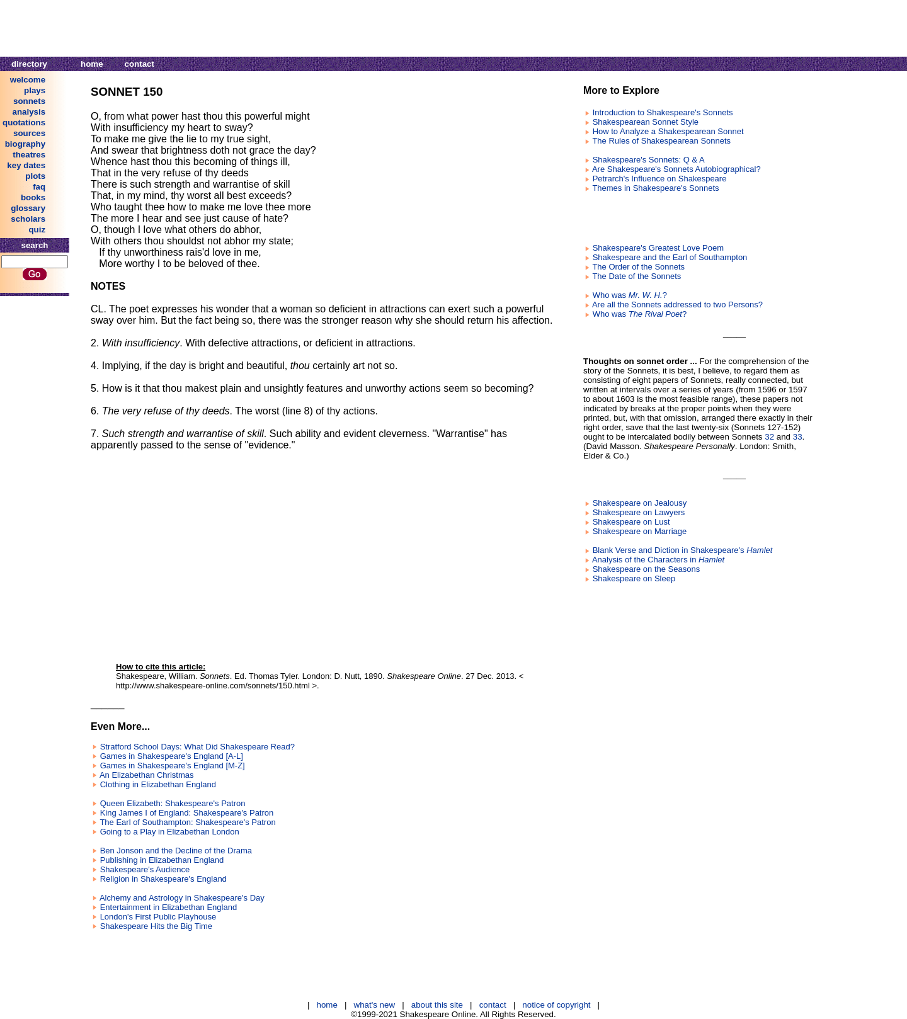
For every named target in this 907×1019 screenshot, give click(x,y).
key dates (26, 165)
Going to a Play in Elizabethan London (169, 831)
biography (25, 144)
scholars (28, 219)
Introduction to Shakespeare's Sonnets (663, 112)
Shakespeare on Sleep (634, 578)
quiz (36, 229)
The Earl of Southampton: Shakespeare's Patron (187, 822)
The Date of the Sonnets (636, 276)
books (33, 197)
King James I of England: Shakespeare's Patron (187, 812)
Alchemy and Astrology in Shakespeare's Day (182, 897)
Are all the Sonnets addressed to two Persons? (677, 304)
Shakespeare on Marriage (640, 531)
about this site (437, 1005)
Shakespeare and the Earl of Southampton (670, 257)
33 (797, 436)
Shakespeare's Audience (145, 869)
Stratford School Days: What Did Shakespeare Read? (197, 746)
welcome (27, 79)
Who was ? (630, 295)
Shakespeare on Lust (631, 522)
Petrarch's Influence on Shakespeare (660, 178)
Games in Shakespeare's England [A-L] (171, 756)
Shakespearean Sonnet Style (646, 122)
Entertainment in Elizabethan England (168, 907)
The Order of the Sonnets (638, 266)
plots (35, 176)
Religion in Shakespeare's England (163, 879)
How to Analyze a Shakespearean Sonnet (668, 131)
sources (29, 133)
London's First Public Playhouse (158, 916)
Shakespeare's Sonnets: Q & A (649, 159)
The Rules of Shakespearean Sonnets (661, 140)
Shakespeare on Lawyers (639, 512)
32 (769, 436)
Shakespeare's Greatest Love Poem (658, 248)
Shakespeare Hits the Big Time (156, 926)
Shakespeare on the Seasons (646, 569)
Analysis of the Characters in (658, 559)
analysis (29, 112)
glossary (28, 208)
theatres (29, 154)
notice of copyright (556, 1005)
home (92, 64)
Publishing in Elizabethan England (162, 860)
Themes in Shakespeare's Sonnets (655, 188)
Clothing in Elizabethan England (158, 784)
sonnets (29, 101)
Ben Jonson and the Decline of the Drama (176, 850)
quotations (24, 122)
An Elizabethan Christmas (147, 775)
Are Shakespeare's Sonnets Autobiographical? (676, 169)
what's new (375, 1005)
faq (39, 186)
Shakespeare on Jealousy (640, 503)
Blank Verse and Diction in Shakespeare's (683, 550)
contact (139, 64)
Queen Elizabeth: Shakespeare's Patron (173, 803)
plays (34, 90)
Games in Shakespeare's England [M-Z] (172, 765)
